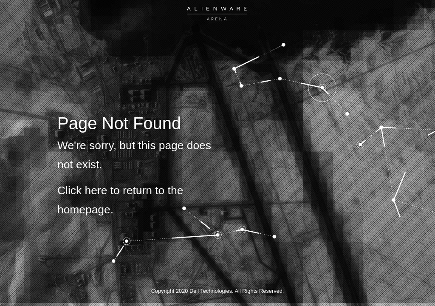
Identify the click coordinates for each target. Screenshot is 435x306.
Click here (82, 190)
